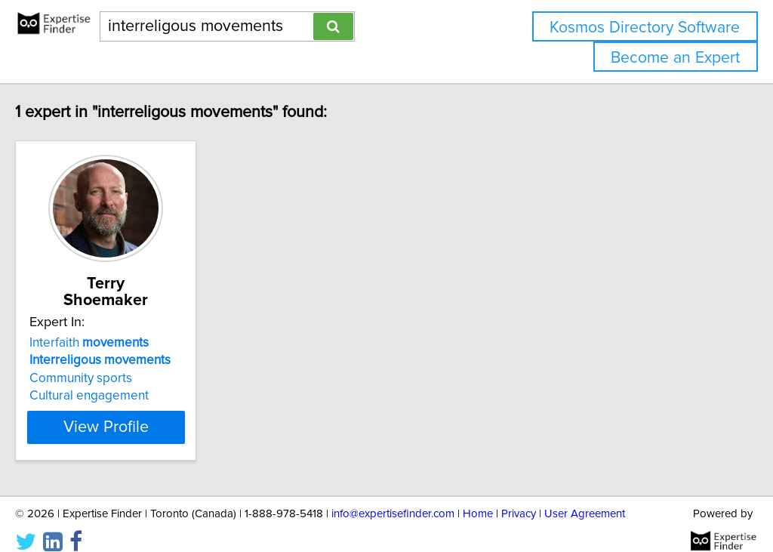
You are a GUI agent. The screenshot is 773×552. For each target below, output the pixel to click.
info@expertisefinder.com (392, 497)
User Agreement (584, 497)
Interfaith (120, 326)
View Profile (156, 410)
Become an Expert (675, 58)
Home (478, 497)
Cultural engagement (120, 379)
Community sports (112, 362)
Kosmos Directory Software (645, 27)
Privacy (518, 497)
